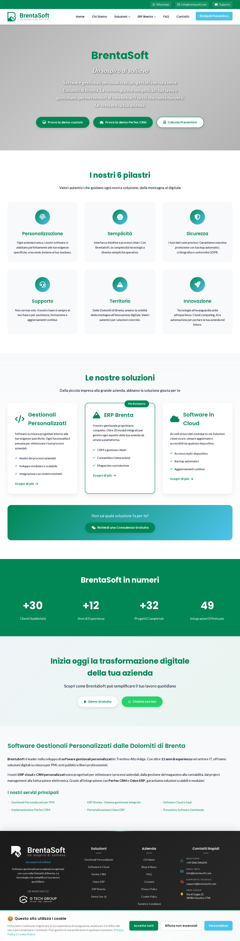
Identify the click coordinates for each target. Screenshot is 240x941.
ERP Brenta (147, 17)
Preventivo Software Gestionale (183, 809)
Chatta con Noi (142, 701)
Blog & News (149, 869)
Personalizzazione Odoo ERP (106, 809)
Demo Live (98, 898)
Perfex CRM (99, 876)
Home (80, 17)
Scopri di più (26, 486)
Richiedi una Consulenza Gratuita (120, 527)
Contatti (182, 17)
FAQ (166, 17)
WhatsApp (161, 4)
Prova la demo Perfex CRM (123, 122)
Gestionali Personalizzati (98, 862)
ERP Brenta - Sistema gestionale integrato (114, 802)
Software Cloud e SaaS (177, 802)
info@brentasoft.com (191, 4)
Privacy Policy (149, 891)
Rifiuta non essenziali (181, 926)
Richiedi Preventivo (214, 16)
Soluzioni (122, 17)
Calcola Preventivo (180, 122)
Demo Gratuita (97, 701)
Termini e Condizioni (149, 906)
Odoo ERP (99, 884)
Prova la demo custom (63, 122)
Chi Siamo (99, 17)
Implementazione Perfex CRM (30, 809)
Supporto (222, 4)
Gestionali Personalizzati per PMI (33, 802)
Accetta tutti (144, 926)
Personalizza (218, 926)
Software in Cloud (98, 869)
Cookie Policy (149, 898)
